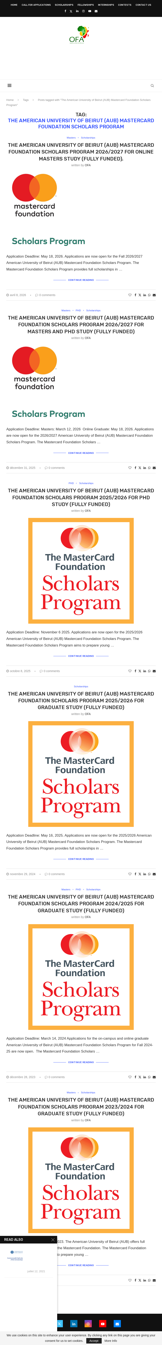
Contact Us (143, 5)
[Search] (153, 86)
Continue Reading (81, 279)
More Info (110, 1340)
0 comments (45, 294)
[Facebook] (65, 11)
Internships (106, 5)
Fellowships (86, 5)
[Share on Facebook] (135, 294)
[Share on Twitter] (139, 294)
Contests (124, 5)
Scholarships (64, 5)
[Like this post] (129, 294)
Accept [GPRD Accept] (94, 1340)
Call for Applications (36, 5)
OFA (88, 165)
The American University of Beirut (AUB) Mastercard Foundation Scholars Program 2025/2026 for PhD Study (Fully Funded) (81, 497)
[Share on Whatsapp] (149, 294)
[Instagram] (83, 11)
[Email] (96, 11)
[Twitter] (71, 11)
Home (14, 5)
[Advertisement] (81, 60)
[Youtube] (89, 11)
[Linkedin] (77, 11)
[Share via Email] (154, 294)
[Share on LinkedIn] (144, 294)
